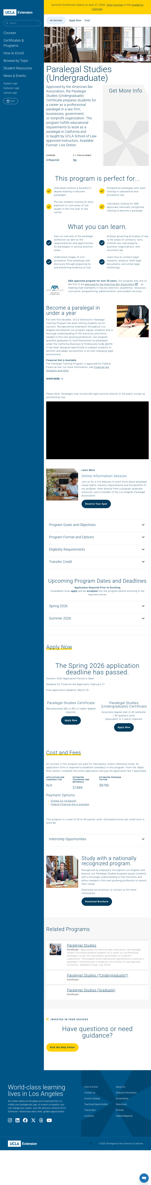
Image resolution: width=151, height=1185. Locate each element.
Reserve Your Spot (98, 513)
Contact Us (89, 1117)
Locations (89, 1140)
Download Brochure (98, 922)
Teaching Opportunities (96, 1128)
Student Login (10, 83)
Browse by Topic (15, 61)
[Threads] (41, 1145)
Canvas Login (10, 92)
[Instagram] (10, 1145)
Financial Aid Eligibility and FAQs (75, 384)
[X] (33, 1145)
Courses (9, 33)
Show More (57, 393)
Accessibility (122, 1122)
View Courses (114, 5)
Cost (91, 20)
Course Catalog (92, 1122)
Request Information (126, 1117)
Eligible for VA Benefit (68, 822)
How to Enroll (13, 53)
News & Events (14, 76)
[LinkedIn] (17, 1145)
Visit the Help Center (67, 1071)
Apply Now (80, 20)
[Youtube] (49, 1145)
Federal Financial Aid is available (74, 825)
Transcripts (90, 1134)
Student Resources (17, 68)
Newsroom (121, 1128)
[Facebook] (25, 1145)
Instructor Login (11, 88)
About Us (120, 1111)
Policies (120, 1134)
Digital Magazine (124, 1140)
